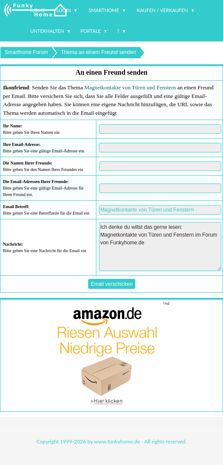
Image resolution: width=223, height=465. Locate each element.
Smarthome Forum (26, 52)
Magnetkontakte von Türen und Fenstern (130, 87)
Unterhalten (47, 31)
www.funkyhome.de (117, 441)
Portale (90, 31)
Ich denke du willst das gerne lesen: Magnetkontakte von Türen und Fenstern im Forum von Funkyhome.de (160, 246)
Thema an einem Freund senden (98, 52)
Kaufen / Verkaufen (162, 10)
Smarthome (104, 10)
